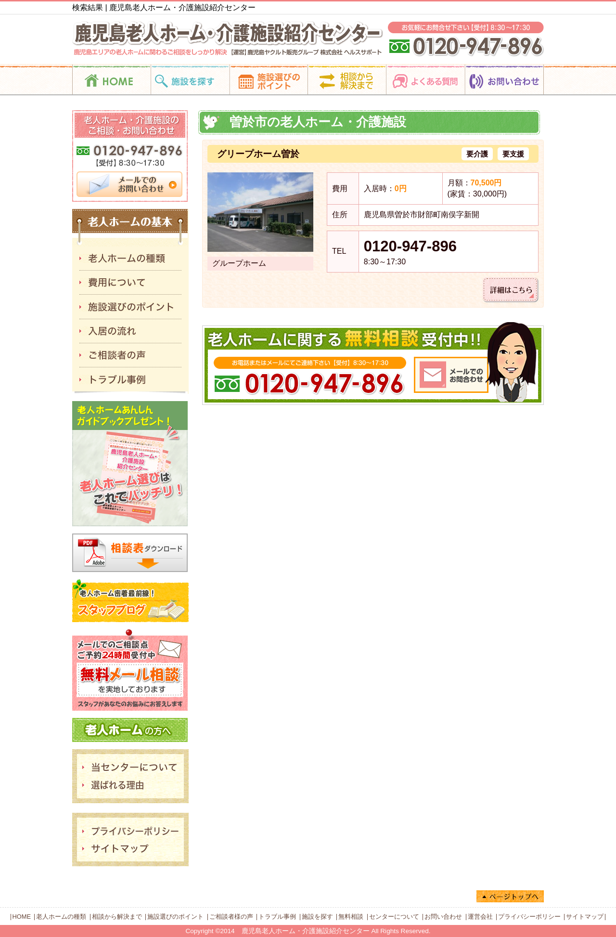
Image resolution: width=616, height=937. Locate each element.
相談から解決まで (117, 916)
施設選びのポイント (175, 916)
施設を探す (317, 916)
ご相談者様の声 (231, 916)
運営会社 (480, 916)
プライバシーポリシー (529, 916)
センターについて (394, 916)
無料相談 (350, 916)
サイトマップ (584, 916)
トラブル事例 (277, 916)
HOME (22, 916)
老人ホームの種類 (61, 916)
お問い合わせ (443, 916)
